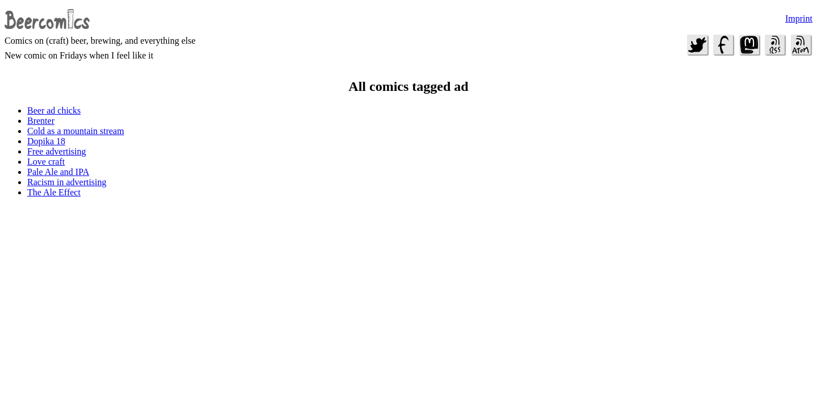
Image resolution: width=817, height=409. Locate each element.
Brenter (40, 121)
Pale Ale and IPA (58, 172)
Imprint (798, 18)
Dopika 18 (46, 141)
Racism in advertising (67, 182)
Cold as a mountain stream (75, 131)
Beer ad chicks (54, 110)
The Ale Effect (54, 192)
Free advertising (56, 151)
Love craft (46, 161)
